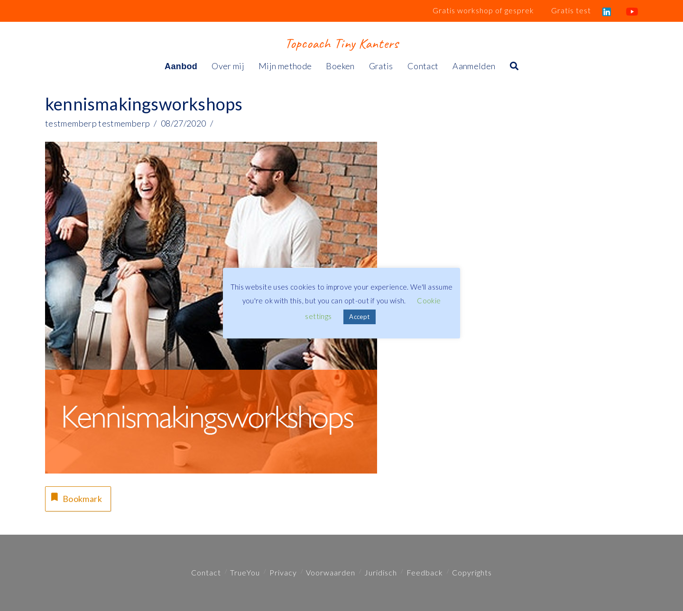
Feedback (424, 572)
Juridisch (380, 572)
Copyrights (472, 572)
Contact (206, 572)
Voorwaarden (330, 572)
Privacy (283, 572)
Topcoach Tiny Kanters (341, 43)
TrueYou (245, 572)
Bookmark (75, 497)
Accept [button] (359, 316)
